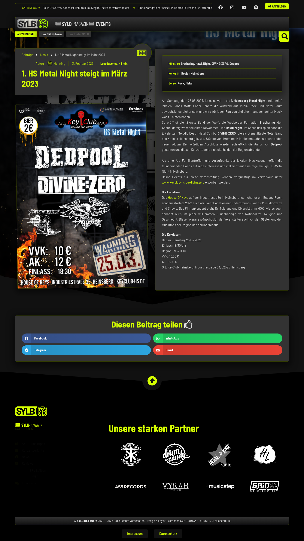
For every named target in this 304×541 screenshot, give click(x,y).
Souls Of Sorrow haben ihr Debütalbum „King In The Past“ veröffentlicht (86, 8)
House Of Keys (178, 246)
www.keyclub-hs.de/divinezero (183, 231)
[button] (26, 34)
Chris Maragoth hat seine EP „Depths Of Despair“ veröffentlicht (177, 8)
